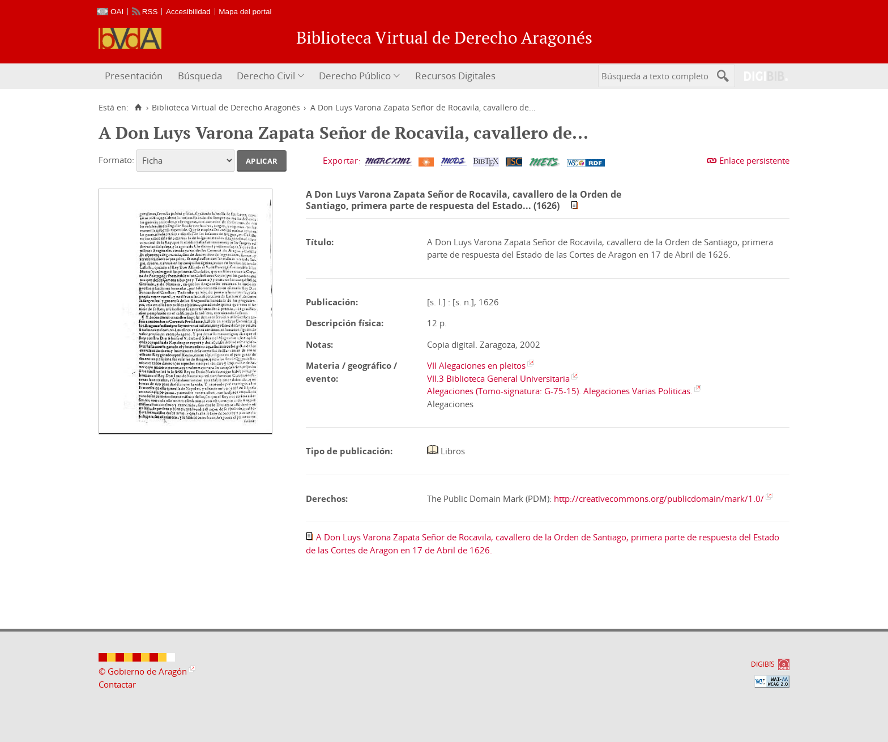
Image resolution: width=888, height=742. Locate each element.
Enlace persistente (754, 160)
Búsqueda (200, 75)
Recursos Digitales (455, 75)
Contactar (117, 684)
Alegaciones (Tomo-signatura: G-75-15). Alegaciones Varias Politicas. (560, 390)
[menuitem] (135, 76)
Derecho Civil (266, 75)
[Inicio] (138, 108)
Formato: (116, 159)
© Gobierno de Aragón (143, 671)
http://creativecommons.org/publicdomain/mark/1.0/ (659, 498)
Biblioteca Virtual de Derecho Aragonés (226, 108)
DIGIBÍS (763, 664)
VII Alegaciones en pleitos (476, 365)
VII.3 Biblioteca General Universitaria (498, 378)
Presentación (134, 75)
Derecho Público (355, 75)
